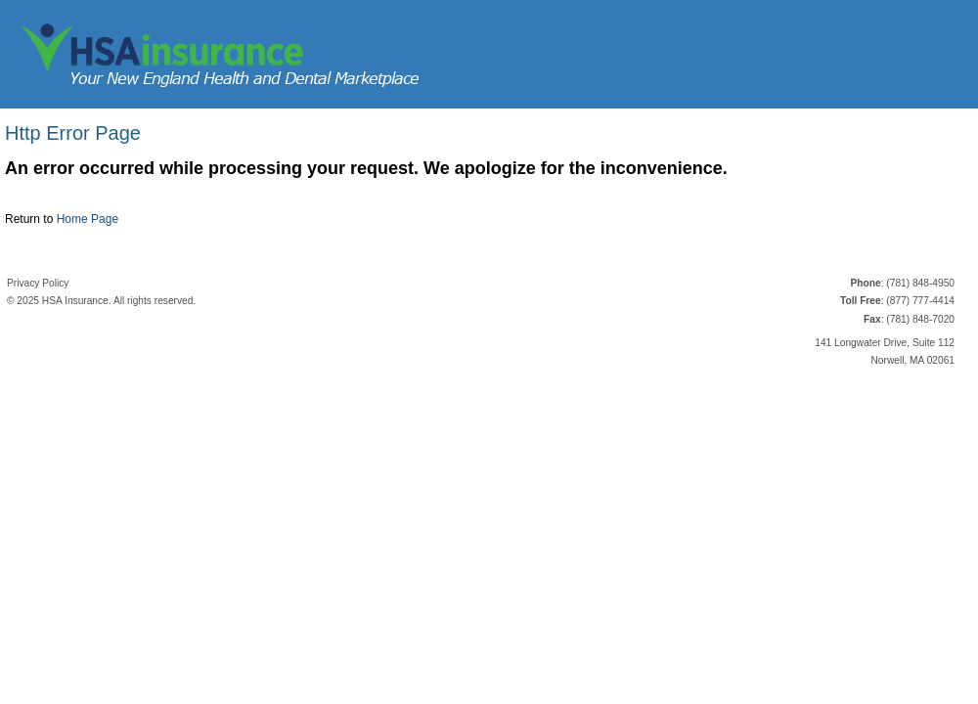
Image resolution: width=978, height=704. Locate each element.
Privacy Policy (37, 283)
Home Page (87, 219)
